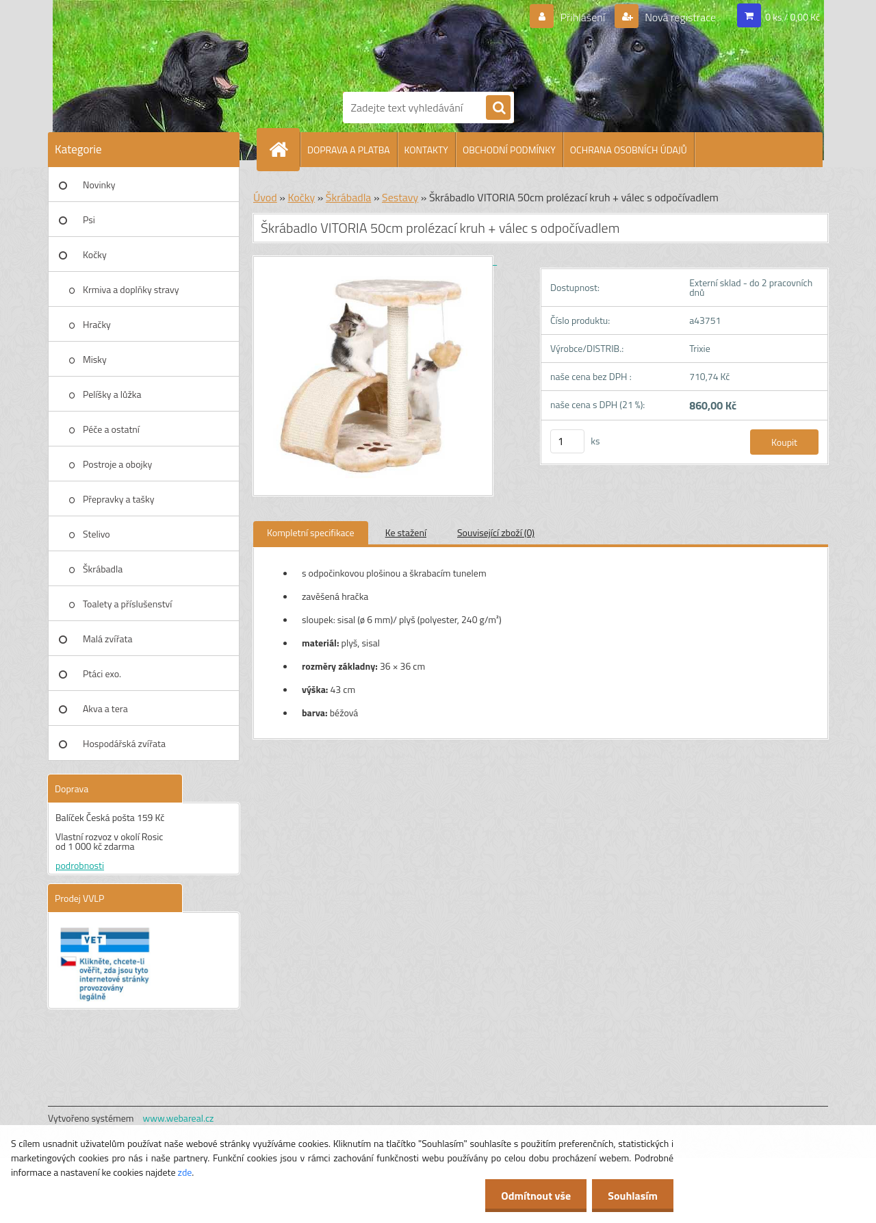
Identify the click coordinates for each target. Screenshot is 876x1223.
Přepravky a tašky (119, 499)
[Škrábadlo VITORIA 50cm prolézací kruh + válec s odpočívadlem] (375, 260)
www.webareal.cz (178, 1118)
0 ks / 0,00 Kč (792, 17)
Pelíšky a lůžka (112, 394)
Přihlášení (583, 17)
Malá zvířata (108, 638)
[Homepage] (284, 149)
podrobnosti (79, 865)
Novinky (99, 184)
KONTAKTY (426, 149)
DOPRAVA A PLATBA (348, 149)
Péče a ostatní (111, 429)
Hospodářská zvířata (124, 743)
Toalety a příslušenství (127, 603)
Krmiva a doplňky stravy (131, 289)
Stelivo (96, 534)
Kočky (95, 254)
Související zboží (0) (495, 532)
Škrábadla (103, 569)
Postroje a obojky (117, 464)
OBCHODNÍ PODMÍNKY (509, 149)
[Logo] (390, 43)
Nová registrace (680, 17)
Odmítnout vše (532, 1195)
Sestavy (400, 197)
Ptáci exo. (102, 673)
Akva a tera (105, 708)
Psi (89, 219)
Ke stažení (405, 532)
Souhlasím (631, 1195)
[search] (498, 108)
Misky (95, 359)
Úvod (265, 197)
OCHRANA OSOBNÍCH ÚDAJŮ (628, 149)
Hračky (97, 324)
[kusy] (567, 441)
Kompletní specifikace (311, 532)
